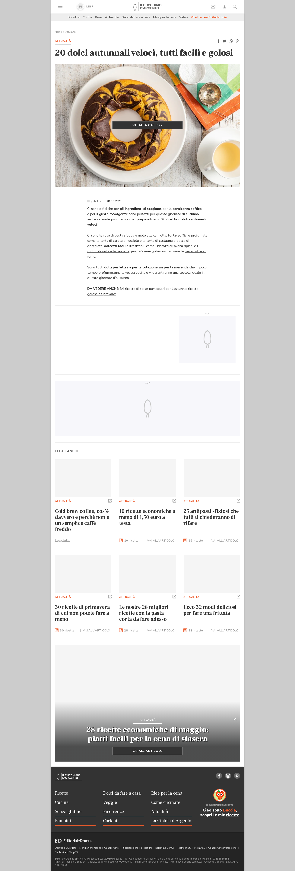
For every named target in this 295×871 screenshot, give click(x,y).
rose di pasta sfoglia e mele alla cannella (134, 235)
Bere (98, 17)
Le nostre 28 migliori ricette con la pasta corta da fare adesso (144, 613)
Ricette (74, 17)
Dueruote (71, 848)
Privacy (164, 861)
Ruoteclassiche (130, 848)
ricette (131, 541)
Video (183, 17)
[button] (218, 41)
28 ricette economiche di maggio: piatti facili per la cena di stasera (147, 734)
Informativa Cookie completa (186, 861)
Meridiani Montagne (90, 848)
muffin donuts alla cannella (108, 251)
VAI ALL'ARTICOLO (160, 541)
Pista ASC (200, 848)
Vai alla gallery (147, 125)
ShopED (73, 852)
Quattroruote (111, 848)
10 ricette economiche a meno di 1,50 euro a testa (147, 517)
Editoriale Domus (165, 848)
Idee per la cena (164, 17)
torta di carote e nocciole (119, 240)
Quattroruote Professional (223, 848)
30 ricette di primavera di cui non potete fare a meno (82, 613)
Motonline (147, 848)
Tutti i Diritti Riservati (146, 861)
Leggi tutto (62, 540)
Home (58, 32)
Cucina (87, 17)
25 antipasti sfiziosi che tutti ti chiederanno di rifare (211, 517)
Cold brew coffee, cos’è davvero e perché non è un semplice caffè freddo (82, 520)
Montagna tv (185, 848)
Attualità (112, 17)
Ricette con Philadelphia (209, 17)
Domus (59, 848)
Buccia (229, 810)
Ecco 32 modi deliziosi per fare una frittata (210, 610)
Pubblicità (60, 852)
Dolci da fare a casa (136, 17)
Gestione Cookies (214, 861)
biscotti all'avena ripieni (175, 246)
